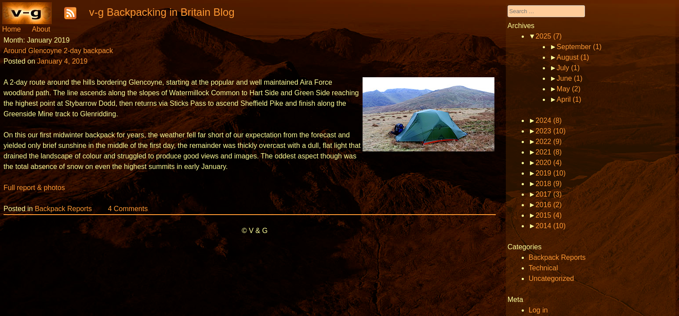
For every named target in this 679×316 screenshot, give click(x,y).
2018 (549, 183)
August (573, 57)
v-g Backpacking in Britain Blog (162, 12)
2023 (551, 131)
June (570, 78)
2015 (549, 215)
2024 (549, 120)
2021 (549, 152)
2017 (549, 194)
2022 (549, 141)
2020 (549, 162)
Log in (538, 310)
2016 (549, 204)
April (569, 99)
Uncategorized (551, 278)
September (579, 46)
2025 (549, 36)
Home (11, 29)
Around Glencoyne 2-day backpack (58, 50)
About (41, 29)
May (569, 89)
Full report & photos (34, 187)
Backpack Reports (63, 208)
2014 (551, 226)
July (568, 68)
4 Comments (128, 208)
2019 (551, 173)
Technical (543, 268)
